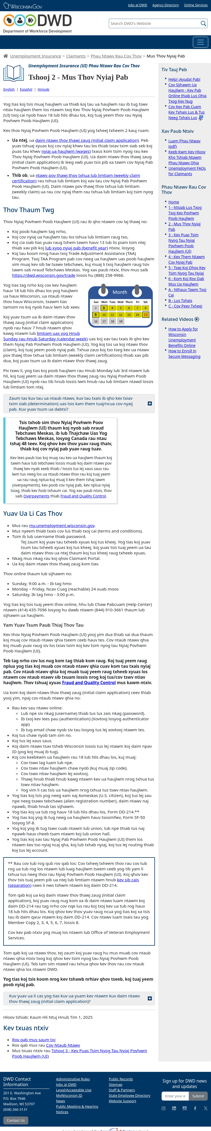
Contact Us (16, 1120)
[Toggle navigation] (200, 42)
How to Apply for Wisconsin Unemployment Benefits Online (183, 337)
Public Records (121, 1079)
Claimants (76, 56)
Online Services (196, 5)
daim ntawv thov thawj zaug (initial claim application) (87, 140)
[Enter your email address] (175, 1096)
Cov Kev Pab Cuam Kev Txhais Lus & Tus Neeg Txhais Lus (186, 112)
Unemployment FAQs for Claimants (187, 171)
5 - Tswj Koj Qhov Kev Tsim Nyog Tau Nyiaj (187, 270)
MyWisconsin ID (69, 1095)
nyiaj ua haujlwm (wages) (66, 151)
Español (26, 89)
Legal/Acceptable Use (73, 1089)
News (60, 1100)
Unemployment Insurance (35, 56)
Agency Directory (165, 5)
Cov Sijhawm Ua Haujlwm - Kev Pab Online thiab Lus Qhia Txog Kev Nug (187, 93)
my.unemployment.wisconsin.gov (62, 525)
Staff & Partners (122, 1089)
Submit (198, 1095)
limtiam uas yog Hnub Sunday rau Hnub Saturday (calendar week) (45, 335)
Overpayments (36, 496)
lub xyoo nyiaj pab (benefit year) (76, 248)
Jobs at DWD (137, 5)
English (9, 89)
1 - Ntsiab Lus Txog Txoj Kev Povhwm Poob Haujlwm (185, 213)
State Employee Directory (129, 1095)
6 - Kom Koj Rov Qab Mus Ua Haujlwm (186, 281)
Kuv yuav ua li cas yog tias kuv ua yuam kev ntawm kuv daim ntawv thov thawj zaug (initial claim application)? (80, 998)
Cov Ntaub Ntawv (63, 1045)
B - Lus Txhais (180, 300)
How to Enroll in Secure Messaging (184, 353)
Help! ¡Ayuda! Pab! (184, 79)
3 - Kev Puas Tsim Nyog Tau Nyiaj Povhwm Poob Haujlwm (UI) (183, 243)
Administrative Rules (73, 1079)
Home (173, 202)
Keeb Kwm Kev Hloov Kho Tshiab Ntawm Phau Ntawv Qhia (187, 157)
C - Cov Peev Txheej (185, 306)
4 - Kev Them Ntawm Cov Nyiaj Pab (186, 259)
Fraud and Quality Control (83, 496)
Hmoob (43, 89)
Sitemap (115, 1084)
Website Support (122, 1100)
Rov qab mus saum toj (33, 1039)
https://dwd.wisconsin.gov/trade (43, 275)
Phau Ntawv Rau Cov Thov (116, 56)
